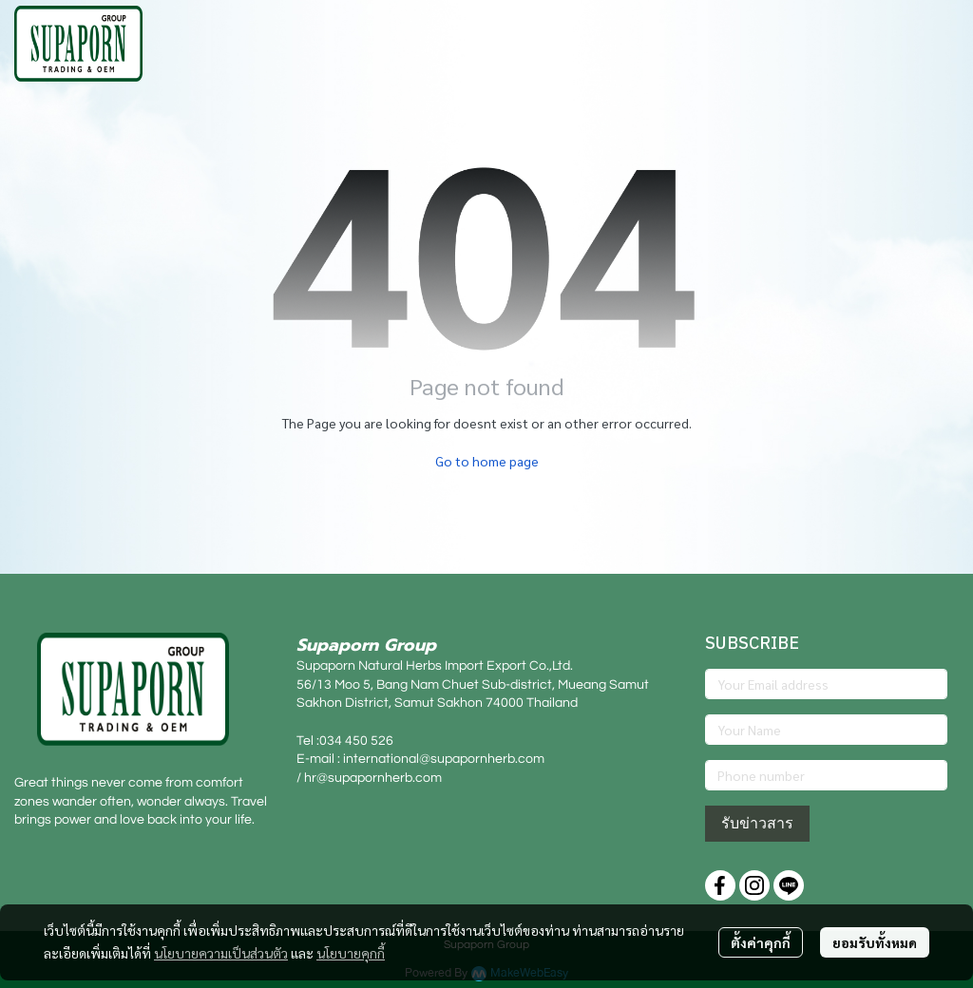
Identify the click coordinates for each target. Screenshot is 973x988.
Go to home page (487, 460)
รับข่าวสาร (757, 823)
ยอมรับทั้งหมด (874, 942)
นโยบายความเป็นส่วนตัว (221, 952)
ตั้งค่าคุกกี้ (761, 942)
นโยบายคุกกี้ (350, 952)
